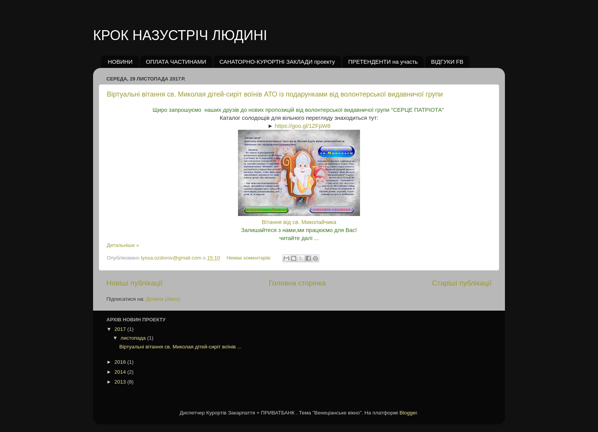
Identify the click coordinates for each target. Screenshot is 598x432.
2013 (120, 382)
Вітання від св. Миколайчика (299, 222)
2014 (120, 372)
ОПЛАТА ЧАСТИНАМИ (176, 61)
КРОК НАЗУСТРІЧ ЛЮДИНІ (180, 35)
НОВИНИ (120, 61)
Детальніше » (123, 245)
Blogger (408, 413)
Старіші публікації (462, 283)
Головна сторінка (297, 283)
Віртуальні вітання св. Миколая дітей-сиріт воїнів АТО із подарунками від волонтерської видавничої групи (275, 94)
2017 (120, 329)
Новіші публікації (134, 283)
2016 (120, 362)
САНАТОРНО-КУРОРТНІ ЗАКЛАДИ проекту (277, 61)
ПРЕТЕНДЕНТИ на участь (383, 61)
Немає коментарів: (250, 258)
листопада (134, 338)
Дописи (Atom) (163, 299)
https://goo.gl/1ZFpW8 (302, 126)
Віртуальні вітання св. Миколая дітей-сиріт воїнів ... (180, 347)
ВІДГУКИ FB (447, 61)
